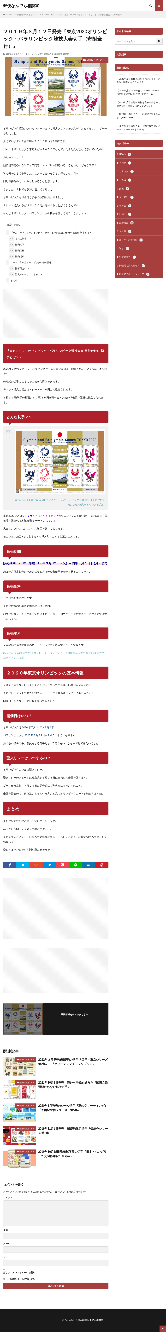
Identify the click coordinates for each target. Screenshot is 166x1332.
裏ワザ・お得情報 (131, 240)
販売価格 (16, 250)
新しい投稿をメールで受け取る (19, 1279)
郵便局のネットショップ (134, 274)
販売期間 (16, 244)
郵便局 (66, 54)
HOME (9, 14)
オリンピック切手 (35, 54)
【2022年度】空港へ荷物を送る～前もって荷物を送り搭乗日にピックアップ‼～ (138, 104)
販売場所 (16, 256)
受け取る (126, 197)
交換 (124, 188)
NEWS (125, 154)
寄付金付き (49, 54)
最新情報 (126, 223)
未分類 (125, 231)
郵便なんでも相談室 (21, 6)
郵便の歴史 (127, 257)
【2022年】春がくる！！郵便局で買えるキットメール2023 (138, 116)
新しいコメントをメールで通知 (19, 1272)
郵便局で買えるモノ (25, 14)
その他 (125, 163)
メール (7, 1244)
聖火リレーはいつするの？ (25, 274)
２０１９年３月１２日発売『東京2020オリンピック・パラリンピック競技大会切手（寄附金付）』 (82, 14)
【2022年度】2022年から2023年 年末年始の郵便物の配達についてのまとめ (138, 92)
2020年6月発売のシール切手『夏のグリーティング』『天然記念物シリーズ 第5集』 (72, 1108)
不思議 (125, 180)
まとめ (12, 280)
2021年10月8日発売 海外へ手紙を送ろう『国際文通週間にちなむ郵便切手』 (73, 1085)
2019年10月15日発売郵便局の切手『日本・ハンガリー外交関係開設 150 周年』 (72, 1154)
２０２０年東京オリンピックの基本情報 (29, 262)
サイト (6, 1257)
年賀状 (125, 205)
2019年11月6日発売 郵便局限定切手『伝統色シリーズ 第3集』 (73, 1131)
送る (124, 248)
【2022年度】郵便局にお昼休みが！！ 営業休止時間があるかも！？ (138, 80)
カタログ (126, 171)
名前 (6, 1230)
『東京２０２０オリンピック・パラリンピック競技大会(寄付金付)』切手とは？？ (50, 232)
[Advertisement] (56, 311)
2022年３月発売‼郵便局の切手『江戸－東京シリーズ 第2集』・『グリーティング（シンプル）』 (73, 1062)
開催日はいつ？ (20, 268)
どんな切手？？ (20, 238)
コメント (7, 1197)
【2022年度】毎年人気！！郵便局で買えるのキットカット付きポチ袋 (138, 128)
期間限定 (58, 54)
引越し (125, 214)
